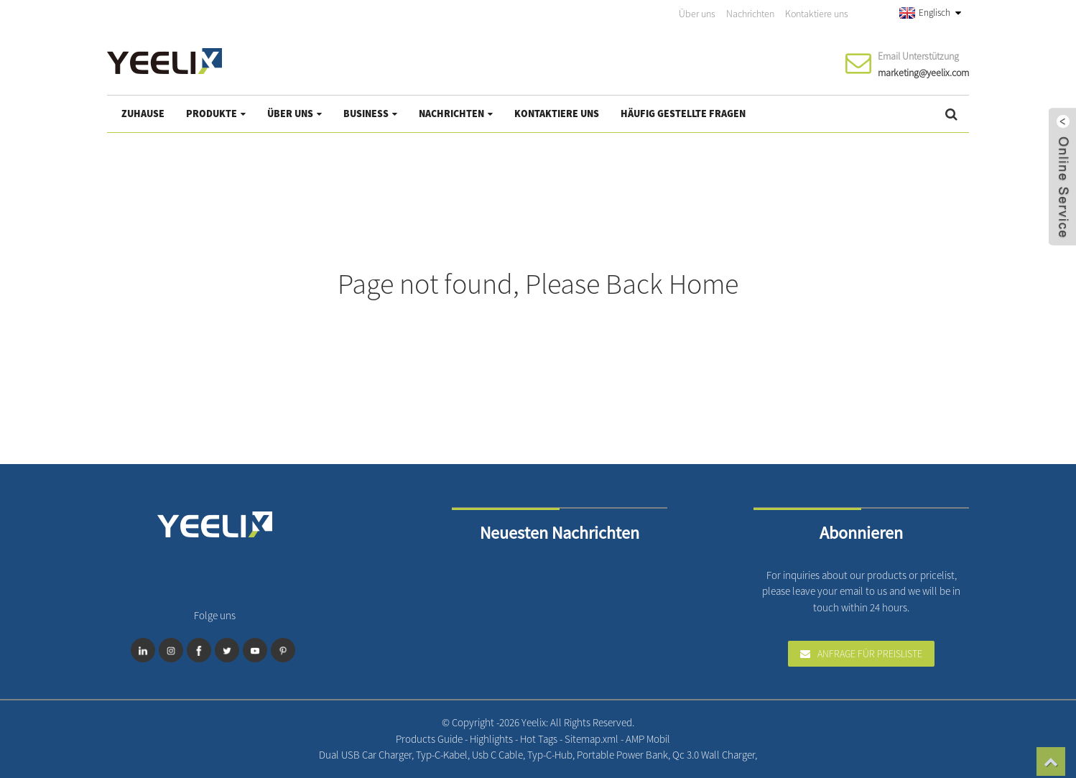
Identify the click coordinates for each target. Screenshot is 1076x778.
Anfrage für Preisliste (869, 653)
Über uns (697, 13)
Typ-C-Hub (549, 754)
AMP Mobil (648, 739)
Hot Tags (540, 739)
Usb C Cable (497, 754)
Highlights (492, 739)
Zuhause (142, 113)
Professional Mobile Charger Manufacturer (760, 754)
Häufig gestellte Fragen (683, 113)
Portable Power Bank (622, 754)
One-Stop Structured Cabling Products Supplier (773, 754)
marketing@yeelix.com (923, 72)
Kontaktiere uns (816, 13)
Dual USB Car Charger (365, 754)
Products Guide (430, 739)
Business (370, 113)
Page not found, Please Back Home (538, 284)
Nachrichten (750, 13)
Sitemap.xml (593, 739)
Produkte (216, 113)
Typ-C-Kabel (442, 754)
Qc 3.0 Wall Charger (713, 754)
